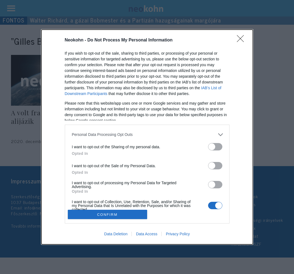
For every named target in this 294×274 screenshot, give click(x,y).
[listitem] (147, 135)
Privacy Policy (178, 234)
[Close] (242, 40)
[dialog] (147, 137)
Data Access (146, 234)
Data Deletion (116, 234)
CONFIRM (107, 215)
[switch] (215, 146)
